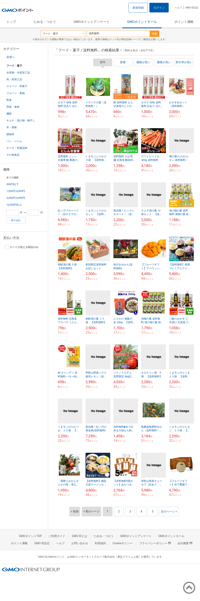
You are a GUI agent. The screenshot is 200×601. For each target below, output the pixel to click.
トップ (11, 22)
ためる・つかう (45, 22)
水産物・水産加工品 (18, 72)
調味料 (10, 134)
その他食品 (12, 154)
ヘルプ (178, 7)
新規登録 (138, 7)
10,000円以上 (14, 204)
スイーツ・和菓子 (16, 86)
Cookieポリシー (123, 543)
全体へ (10, 57)
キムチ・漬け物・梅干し (20, 120)
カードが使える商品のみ (21, 247)
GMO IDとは (79, 536)
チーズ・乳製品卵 (16, 147)
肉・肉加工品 (14, 79)
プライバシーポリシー (155, 543)
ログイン (159, 7)
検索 (154, 33)
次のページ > (169, 511)
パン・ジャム (14, 141)
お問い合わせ (79, 543)
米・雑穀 (11, 127)
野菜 (9, 100)
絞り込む (16, 220)
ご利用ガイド (56, 536)
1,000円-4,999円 (15, 191)
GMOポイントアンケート (91, 22)
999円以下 (12, 184)
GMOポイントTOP (30, 536)
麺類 (9, 113)
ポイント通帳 (184, 22)
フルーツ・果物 (15, 93)
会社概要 (185, 543)
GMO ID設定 (191, 7)
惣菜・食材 (12, 106)
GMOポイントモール (142, 22)
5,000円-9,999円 (15, 197)
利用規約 (100, 543)
